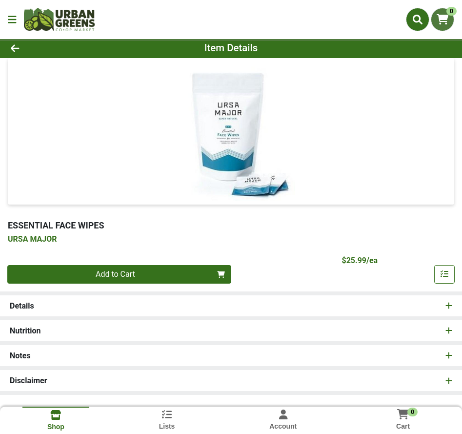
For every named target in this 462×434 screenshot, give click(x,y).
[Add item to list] (444, 274)
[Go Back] (64, 47)
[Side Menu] (12, 19)
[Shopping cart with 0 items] (442, 19)
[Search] (417, 19)
